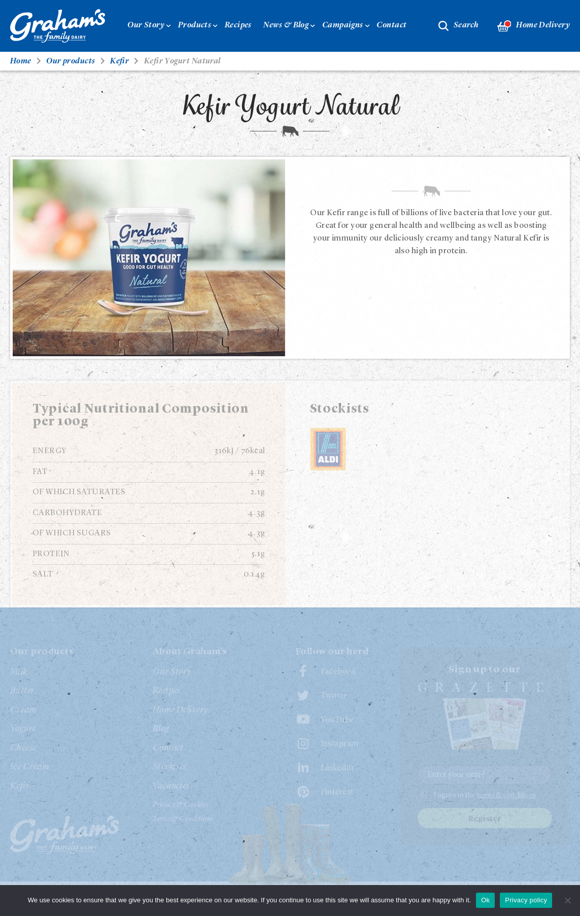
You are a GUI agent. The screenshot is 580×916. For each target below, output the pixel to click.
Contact (391, 25)
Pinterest (337, 792)
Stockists (169, 766)
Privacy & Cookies (181, 804)
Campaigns (342, 25)
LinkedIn (337, 768)
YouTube (337, 720)
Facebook (339, 672)
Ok (485, 900)
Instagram (340, 744)
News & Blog (286, 25)
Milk (18, 671)
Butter (22, 690)
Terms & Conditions (183, 819)
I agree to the (485, 795)
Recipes (238, 25)
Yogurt (23, 728)
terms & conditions (506, 795)
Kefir (19, 786)
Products (195, 25)
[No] (567, 900)
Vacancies (171, 786)
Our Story (145, 25)
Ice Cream (29, 766)
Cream (23, 710)
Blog (161, 728)
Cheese (23, 748)
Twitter (334, 696)
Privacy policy (526, 900)
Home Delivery (533, 26)
